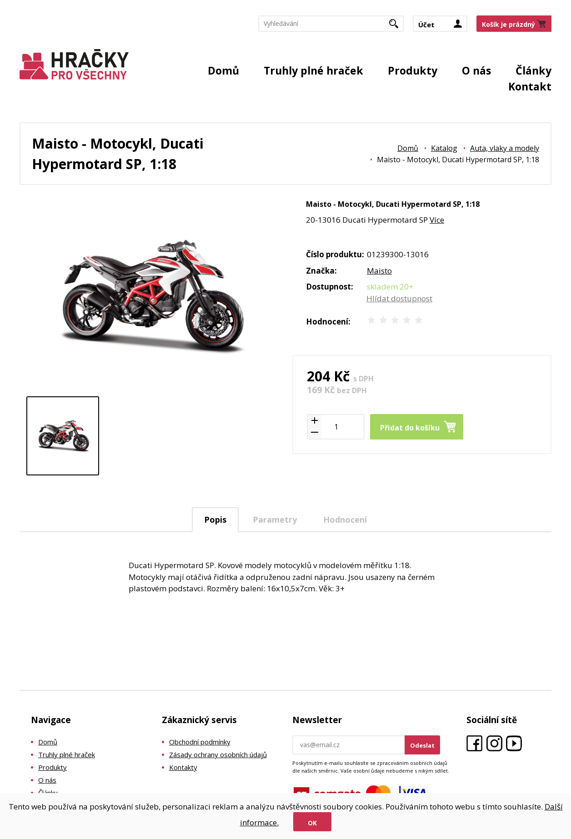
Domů (223, 70)
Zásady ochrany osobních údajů (218, 754)
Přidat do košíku (410, 428)
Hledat (397, 26)
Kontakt (529, 86)
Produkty (412, 70)
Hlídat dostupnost (399, 298)
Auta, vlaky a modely (504, 148)
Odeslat (422, 745)
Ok (312, 823)
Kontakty (183, 767)
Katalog (444, 148)
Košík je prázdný (508, 24)
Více (437, 220)
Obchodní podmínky (199, 741)
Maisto (379, 270)
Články (533, 70)
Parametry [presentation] (275, 519)
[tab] (215, 519)
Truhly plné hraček (313, 70)
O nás (476, 70)
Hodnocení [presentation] (345, 519)
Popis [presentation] (215, 519)
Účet (426, 24)
